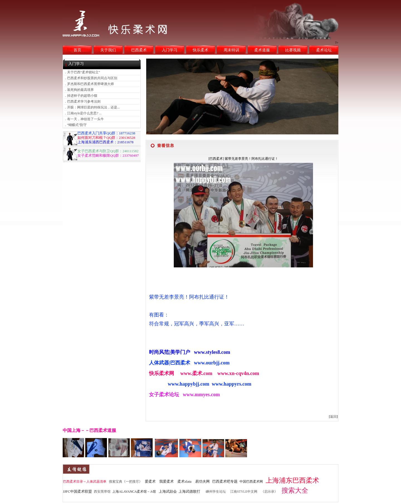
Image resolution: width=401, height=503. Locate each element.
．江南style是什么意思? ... (83, 113)
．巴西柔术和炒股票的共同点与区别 (90, 78)
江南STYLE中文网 (243, 492)
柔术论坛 (324, 50)
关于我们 (108, 50)
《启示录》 (269, 492)
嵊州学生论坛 (216, 492)
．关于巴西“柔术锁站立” (82, 72)
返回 (333, 417)
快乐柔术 (200, 50)
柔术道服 (262, 50)
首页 (77, 50)
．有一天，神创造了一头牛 (84, 119)
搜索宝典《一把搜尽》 (125, 481)
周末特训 (231, 50)
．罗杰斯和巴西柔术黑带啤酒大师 (89, 84)
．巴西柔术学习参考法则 (82, 101)
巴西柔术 (139, 50)
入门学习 (169, 50)
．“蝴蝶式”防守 (75, 125)
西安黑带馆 (102, 492)
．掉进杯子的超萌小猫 (80, 96)
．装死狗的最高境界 (79, 90)
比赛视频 (293, 50)
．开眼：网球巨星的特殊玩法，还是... (92, 107)
